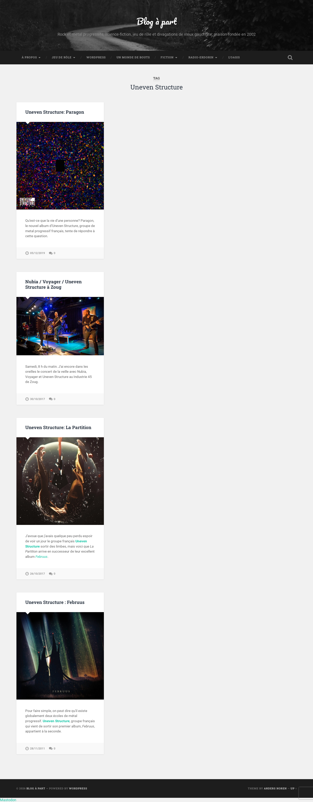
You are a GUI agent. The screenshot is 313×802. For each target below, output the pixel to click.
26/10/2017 (37, 573)
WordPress (96, 57)
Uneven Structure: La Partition (58, 427)
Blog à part (157, 21)
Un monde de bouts (133, 57)
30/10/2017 (37, 399)
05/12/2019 (37, 253)
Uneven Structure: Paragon (54, 112)
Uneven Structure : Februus (54, 602)
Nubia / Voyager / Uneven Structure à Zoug (53, 284)
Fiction (167, 57)
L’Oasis (234, 57)
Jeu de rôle (62, 57)
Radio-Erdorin (201, 57)
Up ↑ (294, 788)
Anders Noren (275, 788)
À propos (29, 57)
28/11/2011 (37, 748)
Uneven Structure (56, 721)
